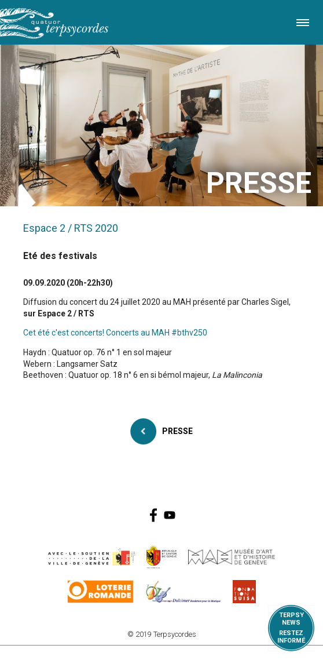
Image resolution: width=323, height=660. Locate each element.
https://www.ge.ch (161, 556)
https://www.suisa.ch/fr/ (244, 591)
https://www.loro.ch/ (100, 591)
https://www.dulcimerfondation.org (183, 591)
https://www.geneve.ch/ (91, 556)
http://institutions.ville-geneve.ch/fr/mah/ (231, 556)
